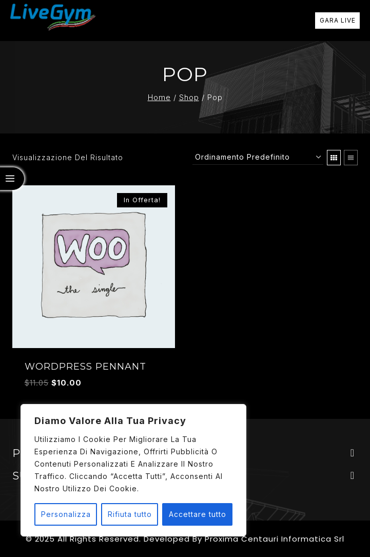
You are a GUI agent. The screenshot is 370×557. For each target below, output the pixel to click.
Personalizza (66, 514)
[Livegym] (53, 21)
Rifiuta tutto (130, 514)
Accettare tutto (197, 514)
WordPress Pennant (85, 366)
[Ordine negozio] (257, 157)
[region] (133, 470)
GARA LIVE (338, 20)
